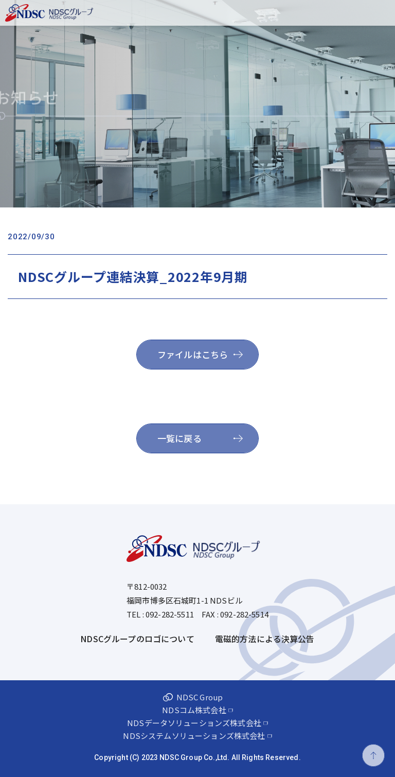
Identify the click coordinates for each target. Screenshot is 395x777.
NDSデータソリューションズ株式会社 (194, 722)
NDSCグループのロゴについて (137, 638)
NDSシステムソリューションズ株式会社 (194, 735)
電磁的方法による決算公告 (265, 638)
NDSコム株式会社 (194, 709)
